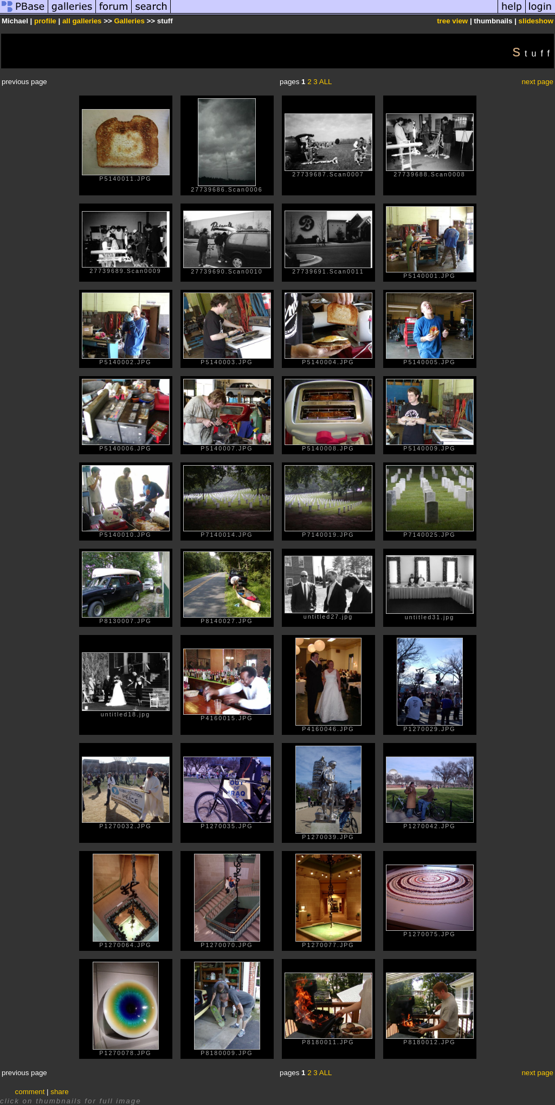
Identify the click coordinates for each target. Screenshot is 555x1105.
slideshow (536, 21)
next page (537, 82)
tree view (452, 21)
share (59, 1092)
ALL (325, 82)
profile (45, 21)
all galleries (82, 21)
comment (30, 1092)
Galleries (129, 21)
